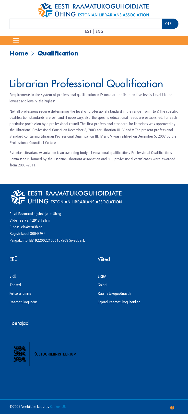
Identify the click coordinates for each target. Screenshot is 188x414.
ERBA (102, 276)
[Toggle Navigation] (16, 40)
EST (88, 31)
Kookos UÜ (58, 406)
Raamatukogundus (23, 302)
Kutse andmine (21, 293)
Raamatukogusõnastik (114, 293)
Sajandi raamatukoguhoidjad (119, 302)
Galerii (102, 285)
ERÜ (13, 276)
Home (19, 53)
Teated (15, 285)
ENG (99, 31)
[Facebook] (172, 407)
